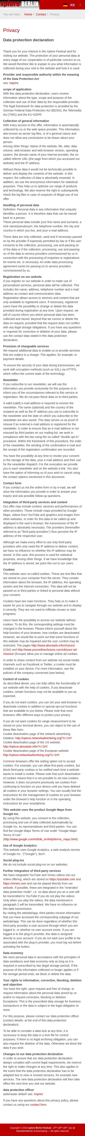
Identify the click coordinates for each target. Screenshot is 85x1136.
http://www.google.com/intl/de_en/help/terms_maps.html (40, 839)
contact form (38, 1104)
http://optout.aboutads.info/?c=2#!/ (25, 746)
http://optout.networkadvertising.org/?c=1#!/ (43, 738)
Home (28, 14)
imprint (13, 83)
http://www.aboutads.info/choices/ (53, 645)
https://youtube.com (62, 879)
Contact (41, 14)
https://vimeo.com (14, 883)
